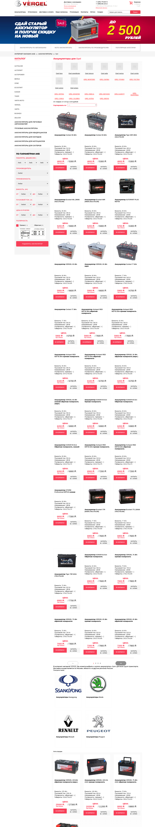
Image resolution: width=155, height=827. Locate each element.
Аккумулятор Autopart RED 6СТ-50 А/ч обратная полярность (95, 356)
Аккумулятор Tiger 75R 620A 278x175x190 (65, 575)
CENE (17, 83)
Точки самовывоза (70, 6)
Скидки (100, 12)
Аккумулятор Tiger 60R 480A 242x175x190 (126, 136)
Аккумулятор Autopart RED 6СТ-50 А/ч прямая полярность (66, 355)
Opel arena (104, 98)
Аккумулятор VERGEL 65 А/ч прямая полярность (96, 620)
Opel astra (89, 98)
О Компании (32, 12)
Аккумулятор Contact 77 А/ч (126, 264)
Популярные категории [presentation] (126, 48)
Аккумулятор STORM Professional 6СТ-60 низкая (64, 491)
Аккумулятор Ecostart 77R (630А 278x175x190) (95, 510)
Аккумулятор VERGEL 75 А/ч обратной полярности (65, 620)
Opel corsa (59, 98)
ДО (34, 194)
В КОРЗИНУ (60, 168)
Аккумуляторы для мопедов (28, 137)
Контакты (84, 12)
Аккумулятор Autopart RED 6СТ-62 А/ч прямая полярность (124, 310)
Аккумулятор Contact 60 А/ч (65, 135)
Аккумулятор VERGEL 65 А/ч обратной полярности (126, 620)
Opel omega (89, 94)
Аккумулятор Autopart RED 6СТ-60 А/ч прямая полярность (97, 446)
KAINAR (17, 92)
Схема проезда (69, 8)
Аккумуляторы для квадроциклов (31, 133)
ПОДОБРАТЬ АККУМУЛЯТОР (32, 244)
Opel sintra (59, 94)
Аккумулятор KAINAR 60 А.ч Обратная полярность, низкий (66, 446)
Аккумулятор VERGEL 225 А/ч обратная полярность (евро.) (66, 781)
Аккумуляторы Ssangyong (66, 697)
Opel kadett (119, 94)
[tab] (33, 47)
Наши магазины (62, 12)
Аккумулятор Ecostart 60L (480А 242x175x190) (66, 200)
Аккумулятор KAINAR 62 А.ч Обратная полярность (96, 556)
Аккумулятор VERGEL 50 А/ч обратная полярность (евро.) (126, 355)
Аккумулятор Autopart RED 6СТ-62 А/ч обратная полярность (92, 311)
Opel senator (74, 94)
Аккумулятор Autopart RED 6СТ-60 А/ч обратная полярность (125, 447)
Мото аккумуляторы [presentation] (63, 48)
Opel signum (89, 73)
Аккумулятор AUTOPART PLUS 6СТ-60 (127, 200)
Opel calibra (74, 98)
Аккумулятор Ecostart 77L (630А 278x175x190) (127, 510)
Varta (17, 109)
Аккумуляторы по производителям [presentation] (93, 48)
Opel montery (89, 79)
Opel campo (59, 88)
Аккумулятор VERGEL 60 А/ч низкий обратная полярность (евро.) (66, 401)
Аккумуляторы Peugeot (95, 737)
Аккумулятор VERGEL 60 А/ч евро (96, 265)
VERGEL (18, 105)
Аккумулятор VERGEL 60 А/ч (65, 264)
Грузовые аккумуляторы (26, 128)
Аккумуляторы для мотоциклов (30, 141)
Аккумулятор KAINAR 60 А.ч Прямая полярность (96, 401)
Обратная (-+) (38, 225)
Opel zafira (104, 79)
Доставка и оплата (46, 12)
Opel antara (74, 88)
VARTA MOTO (19, 100)
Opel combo (134, 73)
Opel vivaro (119, 79)
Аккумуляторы (20, 12)
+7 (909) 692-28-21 (102, 4)
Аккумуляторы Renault (65, 737)
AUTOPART (19, 70)
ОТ (17, 194)
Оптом (92, 12)
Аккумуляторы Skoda (94, 697)
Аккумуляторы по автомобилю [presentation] (33, 48)
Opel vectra (134, 79)
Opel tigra (59, 73)
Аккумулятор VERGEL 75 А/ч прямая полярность (126, 556)
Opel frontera (135, 94)
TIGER (17, 96)
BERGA (17, 79)
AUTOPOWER (19, 74)
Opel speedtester (74, 73)
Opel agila (104, 73)
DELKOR (18, 118)
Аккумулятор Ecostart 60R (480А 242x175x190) (95, 200)
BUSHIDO (18, 113)
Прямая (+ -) (24, 225)
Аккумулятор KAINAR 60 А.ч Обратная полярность (126, 401)
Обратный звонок (101, 8)
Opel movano (104, 94)
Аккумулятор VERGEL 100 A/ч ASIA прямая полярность (96, 781)
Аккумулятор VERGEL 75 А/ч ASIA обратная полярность (126, 781)
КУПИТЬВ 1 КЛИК (73, 168)
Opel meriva (119, 73)
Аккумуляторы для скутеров (28, 145)
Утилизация (74, 12)
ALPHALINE (19, 66)
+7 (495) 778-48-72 (102, 2)
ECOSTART (19, 87)
